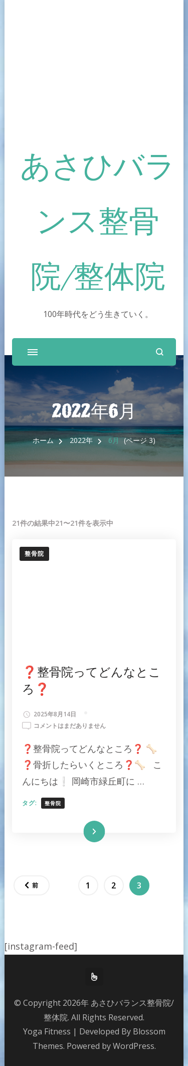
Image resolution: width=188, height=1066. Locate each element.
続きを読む (79, 831)
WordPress (133, 1045)
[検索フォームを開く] (159, 352)
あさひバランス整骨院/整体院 (97, 224)
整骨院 (34, 553)
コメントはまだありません (70, 725)
